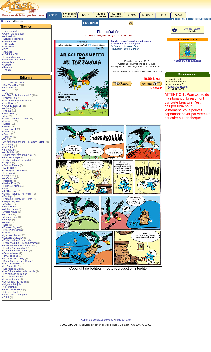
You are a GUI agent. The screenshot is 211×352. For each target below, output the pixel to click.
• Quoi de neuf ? (10, 31)
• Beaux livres (9, 41)
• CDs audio (8, 44)
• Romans (7, 67)
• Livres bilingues (11, 57)
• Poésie (6, 64)
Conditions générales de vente (97, 319)
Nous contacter (123, 319)
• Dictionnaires (9, 46)
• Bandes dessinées (12, 39)
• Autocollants (9, 36)
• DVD (5, 49)
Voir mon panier (192, 28)
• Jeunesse (8, 51)
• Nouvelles (8, 62)
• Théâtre (7, 70)
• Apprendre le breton (13, 33)
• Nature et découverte (14, 59)
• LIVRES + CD (10, 54)
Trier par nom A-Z (17, 82)
